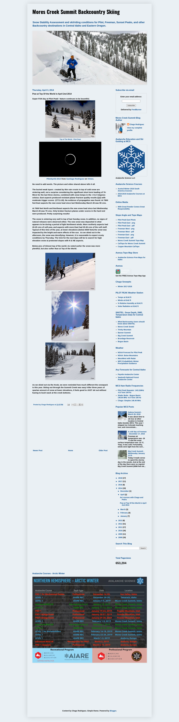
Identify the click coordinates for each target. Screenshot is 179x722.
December (124, 491)
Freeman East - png (126, 235)
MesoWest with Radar (127, 358)
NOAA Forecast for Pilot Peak (130, 352)
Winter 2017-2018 (125, 286)
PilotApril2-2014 (53, 179)
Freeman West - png (126, 229)
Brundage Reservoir (126, 339)
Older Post (103, 450)
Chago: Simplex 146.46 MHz (129, 401)
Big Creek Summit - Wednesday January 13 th (136, 453)
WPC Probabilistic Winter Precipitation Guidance (128, 362)
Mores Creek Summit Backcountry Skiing (76, 11)
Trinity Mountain (124, 330)
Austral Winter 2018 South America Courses (128, 190)
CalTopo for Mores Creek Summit (131, 243)
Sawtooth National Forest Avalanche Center (128, 378)
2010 (120, 531)
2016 (120, 485)
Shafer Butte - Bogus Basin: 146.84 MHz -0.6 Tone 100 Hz (129, 396)
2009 (120, 534)
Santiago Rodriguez (75, 179)
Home (70, 450)
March (123, 509)
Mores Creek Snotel (126, 327)
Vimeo (90, 179)
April (122, 495)
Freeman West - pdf (126, 232)
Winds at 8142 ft (124, 300)
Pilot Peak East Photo (127, 220)
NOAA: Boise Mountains (128, 355)
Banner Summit (124, 333)
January (124, 516)
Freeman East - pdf (126, 238)
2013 (120, 520)
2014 (120, 488)
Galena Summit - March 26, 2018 (135, 413)
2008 (120, 537)
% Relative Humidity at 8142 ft (130, 303)
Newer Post (37, 450)
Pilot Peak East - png (126, 223)
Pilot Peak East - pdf (126, 226)
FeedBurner (136, 110)
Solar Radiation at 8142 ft (128, 306)
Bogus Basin (123, 342)
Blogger (113, 711)
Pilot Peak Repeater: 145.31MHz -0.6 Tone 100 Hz (131, 391)
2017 (120, 481)
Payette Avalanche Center (128, 374)
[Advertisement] (70, 428)
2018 (120, 478)
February (124, 513)
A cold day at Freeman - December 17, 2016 (137, 433)
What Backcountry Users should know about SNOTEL (131, 323)
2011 (120, 527)
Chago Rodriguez (137, 124)
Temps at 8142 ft (124, 297)
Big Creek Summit (125, 336)
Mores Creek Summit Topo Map (131, 240)
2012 (120, 524)
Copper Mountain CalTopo (128, 246)
